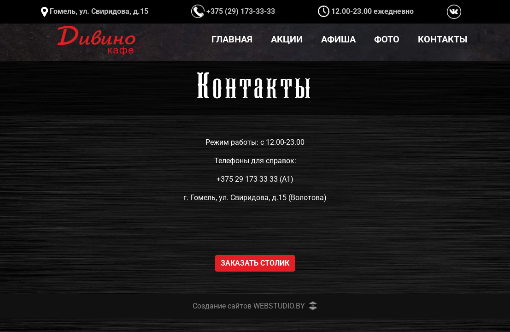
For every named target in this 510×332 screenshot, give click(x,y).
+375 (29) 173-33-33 (233, 11)
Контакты (442, 39)
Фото (386, 39)
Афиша (338, 39)
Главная (231, 39)
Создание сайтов (222, 306)
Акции (287, 39)
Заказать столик (255, 263)
